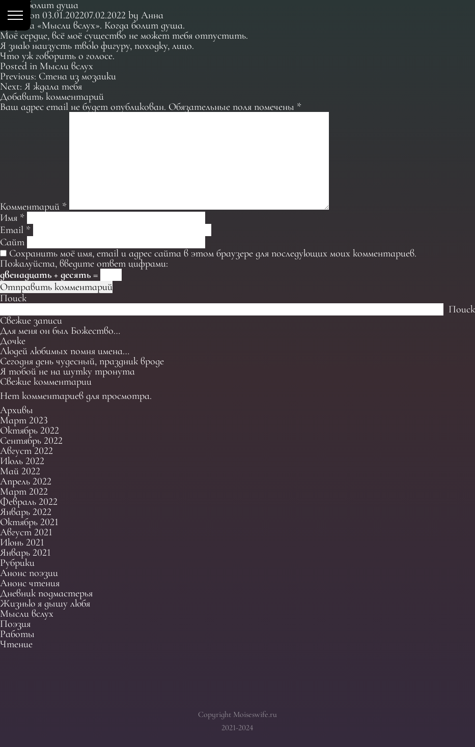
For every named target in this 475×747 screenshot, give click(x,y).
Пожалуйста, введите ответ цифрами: (84, 263)
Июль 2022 (22, 461)
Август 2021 (26, 532)
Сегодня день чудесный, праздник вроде (82, 361)
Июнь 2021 (22, 542)
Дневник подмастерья (46, 593)
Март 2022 (24, 491)
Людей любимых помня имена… (64, 351)
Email (15, 230)
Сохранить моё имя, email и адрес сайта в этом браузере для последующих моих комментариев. (212, 253)
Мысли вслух (66, 66)
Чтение (16, 644)
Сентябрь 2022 (31, 441)
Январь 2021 (25, 553)
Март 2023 (24, 420)
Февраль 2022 (29, 502)
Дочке (12, 341)
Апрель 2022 (25, 481)
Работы (17, 634)
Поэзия (15, 624)
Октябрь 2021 (29, 522)
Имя (12, 218)
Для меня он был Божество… (60, 331)
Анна (152, 15)
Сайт (12, 242)
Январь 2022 (25, 512)
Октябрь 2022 (29, 430)
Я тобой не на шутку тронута (67, 371)
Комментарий (33, 206)
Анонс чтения (30, 583)
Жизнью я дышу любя (45, 603)
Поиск (13, 298)
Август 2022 (26, 451)
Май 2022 (20, 471)
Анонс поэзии (29, 573)
